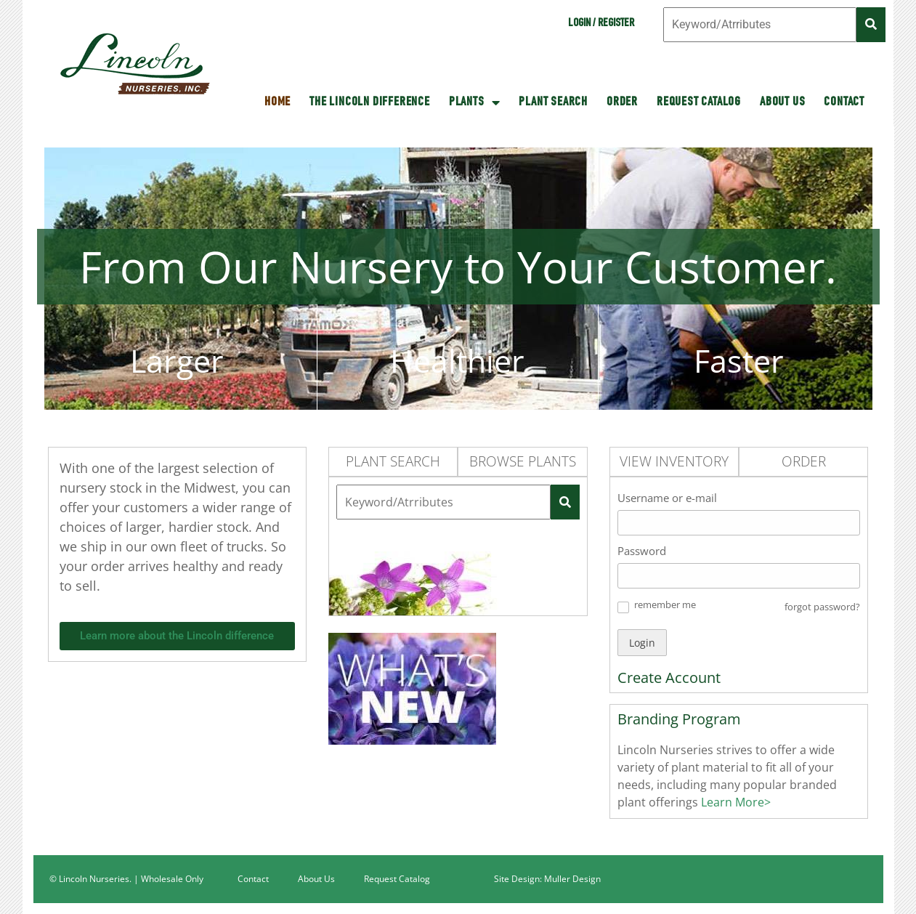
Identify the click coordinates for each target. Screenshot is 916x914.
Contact (844, 102)
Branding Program (679, 719)
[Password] (739, 576)
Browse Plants (522, 461)
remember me (665, 604)
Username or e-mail (667, 497)
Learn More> (734, 802)
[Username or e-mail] (739, 522)
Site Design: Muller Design (547, 879)
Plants (474, 102)
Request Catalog (699, 102)
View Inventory (674, 461)
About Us (782, 102)
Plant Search (553, 102)
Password (641, 550)
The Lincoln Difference (369, 102)
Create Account (669, 677)
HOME (277, 102)
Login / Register (601, 24)
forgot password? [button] (822, 606)
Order (622, 102)
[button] (623, 607)
